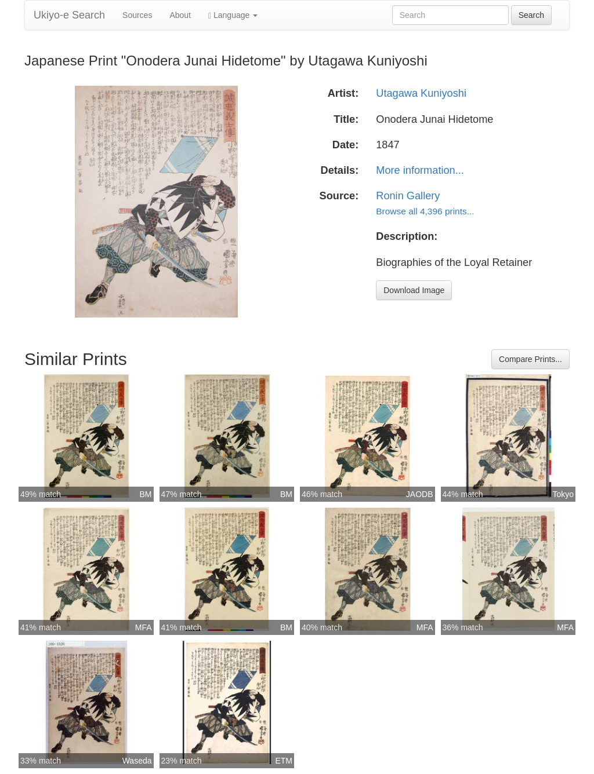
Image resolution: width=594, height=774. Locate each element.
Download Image (413, 290)
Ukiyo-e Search (69, 15)
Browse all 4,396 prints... (425, 211)
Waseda (137, 760)
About (180, 15)
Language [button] (233, 15)
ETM (283, 760)
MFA (143, 627)
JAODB (419, 494)
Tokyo (563, 494)
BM (146, 494)
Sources (137, 15)
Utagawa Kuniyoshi (421, 93)
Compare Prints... (530, 359)
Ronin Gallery (408, 196)
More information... (420, 170)
